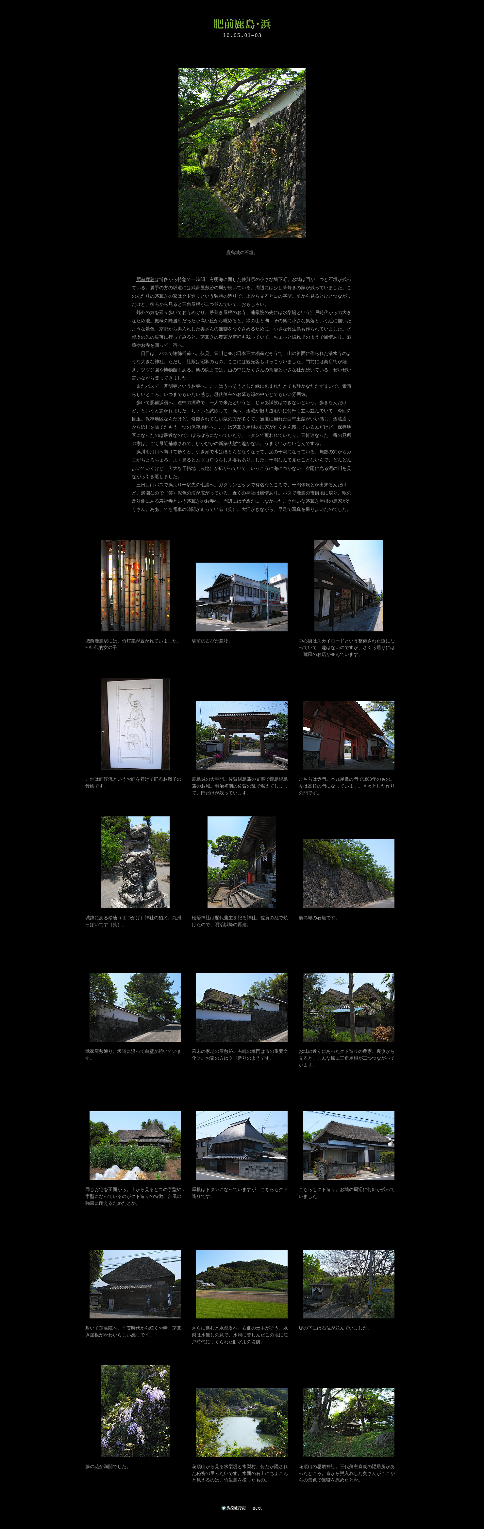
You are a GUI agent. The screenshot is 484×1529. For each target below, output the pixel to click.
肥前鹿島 (145, 279)
